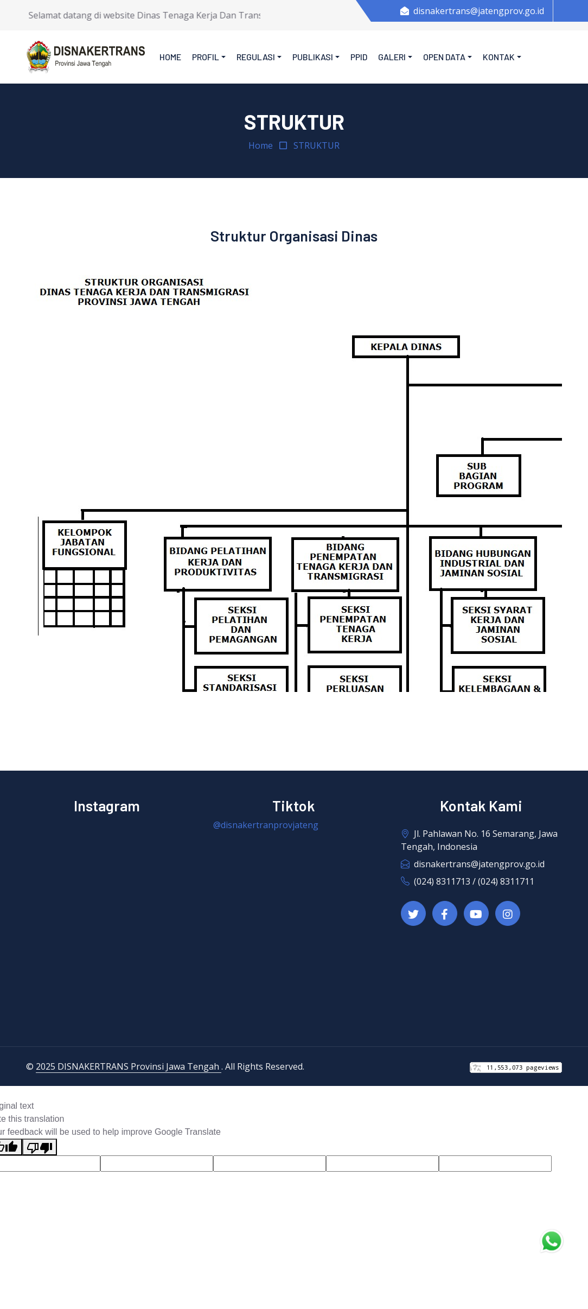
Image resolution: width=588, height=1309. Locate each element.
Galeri (392, 57)
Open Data (444, 57)
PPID (358, 57)
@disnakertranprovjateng (265, 825)
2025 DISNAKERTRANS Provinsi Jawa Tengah (128, 1066)
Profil (205, 57)
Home (170, 57)
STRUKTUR (316, 145)
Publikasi (312, 57)
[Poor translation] (39, 1147)
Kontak (499, 57)
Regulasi (256, 57)
